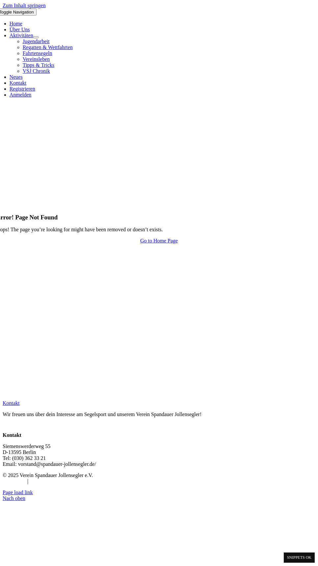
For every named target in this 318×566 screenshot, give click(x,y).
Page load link (18, 492)
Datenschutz (43, 481)
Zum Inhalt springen (24, 5)
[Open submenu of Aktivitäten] (36, 37)
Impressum (14, 481)
